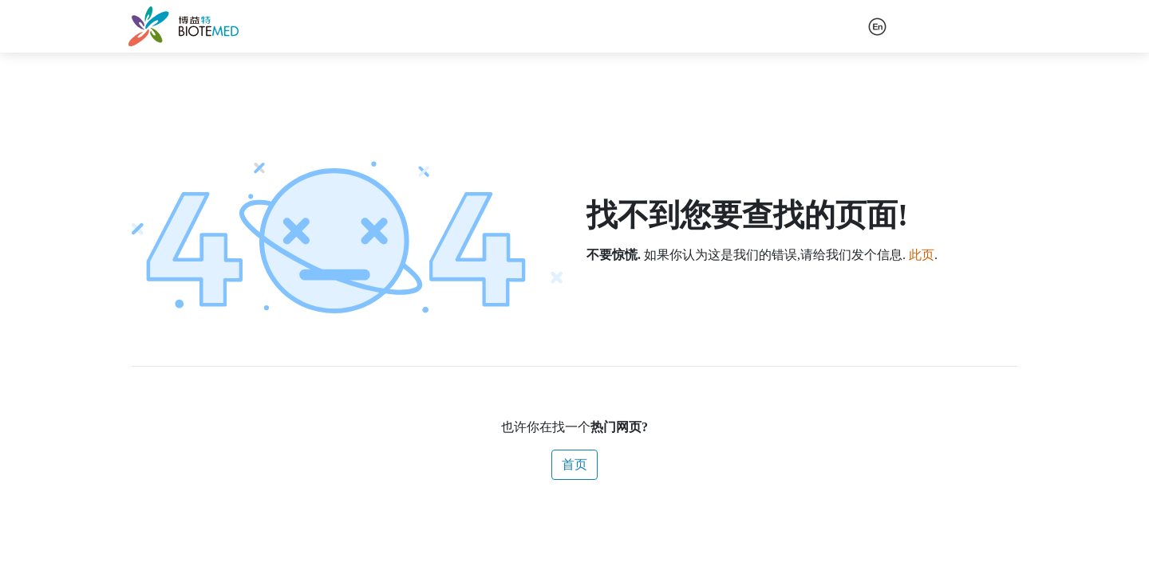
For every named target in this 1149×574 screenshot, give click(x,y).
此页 (921, 254)
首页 (574, 464)
